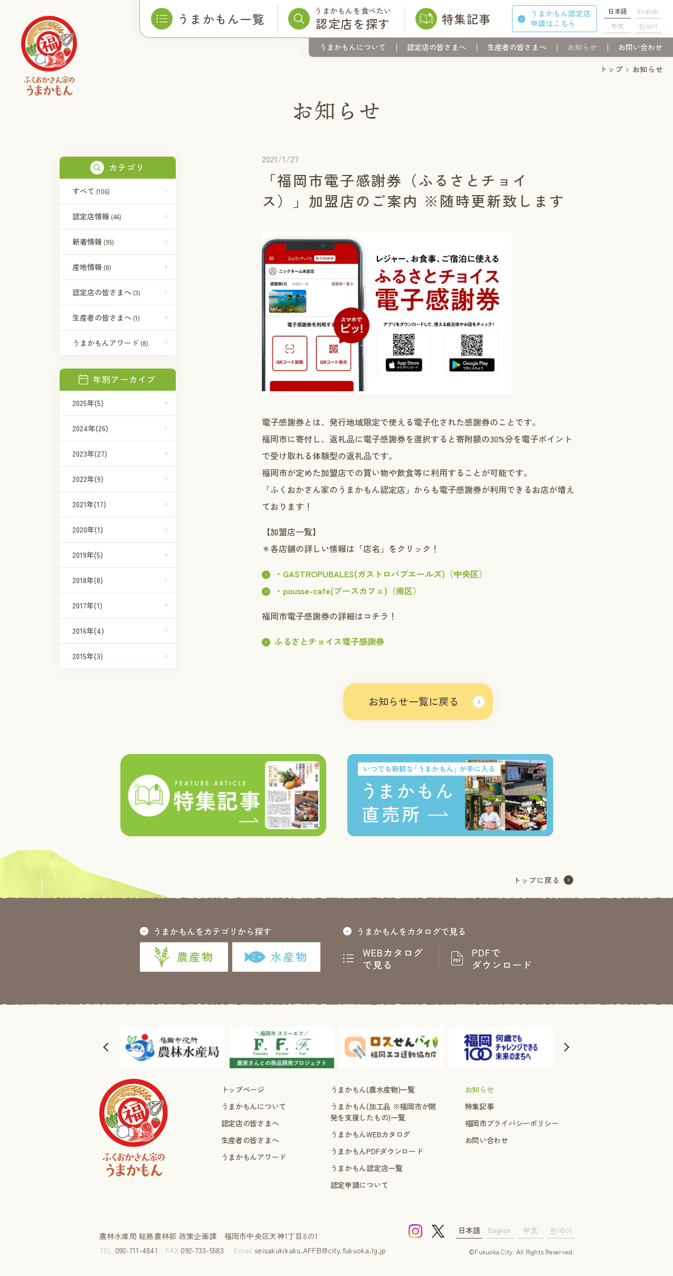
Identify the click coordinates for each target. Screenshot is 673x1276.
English (648, 10)
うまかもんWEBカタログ (370, 1134)
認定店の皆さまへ (436, 47)
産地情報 (91, 267)
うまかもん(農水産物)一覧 (372, 1089)
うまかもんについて (352, 47)
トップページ (242, 1089)
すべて (91, 191)
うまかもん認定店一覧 (366, 1168)
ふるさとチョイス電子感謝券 (329, 641)
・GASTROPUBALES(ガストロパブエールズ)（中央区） (380, 573)
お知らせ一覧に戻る (413, 701)
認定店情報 (96, 216)
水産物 (275, 956)
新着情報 (93, 241)
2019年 (87, 554)
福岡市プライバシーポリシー (512, 1123)
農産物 (183, 957)
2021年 (89, 504)
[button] (107, 1047)
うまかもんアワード (110, 342)
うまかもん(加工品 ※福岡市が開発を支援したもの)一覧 (383, 1112)
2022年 (87, 478)
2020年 (87, 529)
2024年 (90, 428)
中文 (617, 25)
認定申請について (359, 1185)
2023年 (89, 453)
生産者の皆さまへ (516, 47)
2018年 (87, 580)
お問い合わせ (640, 47)
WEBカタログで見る (393, 958)
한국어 (648, 25)
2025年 (87, 403)
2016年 (88, 630)
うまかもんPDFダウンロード (376, 1151)
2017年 (87, 605)
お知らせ (582, 47)
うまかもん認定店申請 (560, 18)
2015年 (87, 656)
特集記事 (479, 1106)
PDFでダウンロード (502, 958)
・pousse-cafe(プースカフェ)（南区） (347, 590)
